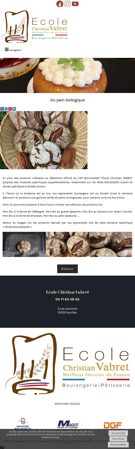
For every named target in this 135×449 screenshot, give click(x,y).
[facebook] (2, 108)
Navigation (15, 50)
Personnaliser (118, 444)
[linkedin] (14, 108)
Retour (67, 269)
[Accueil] (34, 27)
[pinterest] (10, 108)
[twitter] (6, 108)
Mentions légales (67, 403)
